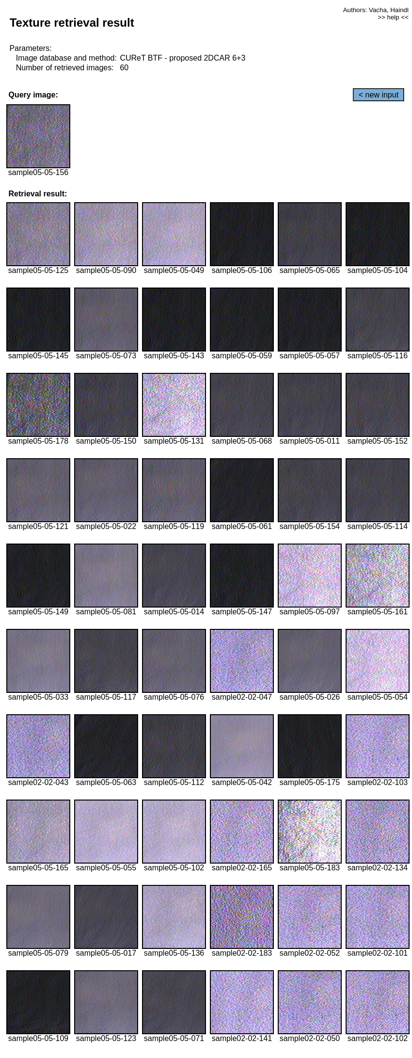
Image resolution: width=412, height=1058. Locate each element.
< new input (378, 95)
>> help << (393, 17)
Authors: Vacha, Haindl (376, 10)
